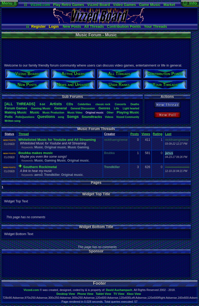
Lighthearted (131, 108)
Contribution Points (124, 26)
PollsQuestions (25, 117)
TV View (118, 293)
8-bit (42, 104)
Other (110, 112)
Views (145, 134)
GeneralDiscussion (82, 108)
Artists (55, 104)
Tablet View (103, 293)
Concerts (120, 104)
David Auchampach (119, 289)
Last (168, 134)
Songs (73, 116)
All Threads (94, 26)
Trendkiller (52, 175)
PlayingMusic (128, 112)
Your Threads (155, 26)
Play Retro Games (68, 5)
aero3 (38, 175)
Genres (104, 108)
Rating (157, 134)
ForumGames (16, 108)
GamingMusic (41, 108)
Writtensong (12, 120)
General (60, 108)
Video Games (124, 5)
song (61, 117)
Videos (109, 117)
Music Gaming (78, 147)
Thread (23, 134)
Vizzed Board (98, 5)
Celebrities (84, 104)
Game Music (149, 5)
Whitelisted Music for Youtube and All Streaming (57, 140)
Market (169, 5)
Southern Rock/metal (40, 167)
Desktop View (65, 293)
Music (34, 112)
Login (54, 26)
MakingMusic (16, 112)
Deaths (135, 104)
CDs (69, 104)
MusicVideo (74, 112)
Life (116, 108)
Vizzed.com (40, 5)
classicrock (102, 104)
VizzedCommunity (127, 117)
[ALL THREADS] (20, 104)
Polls (9, 117)
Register (38, 26)
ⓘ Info (190, 3)
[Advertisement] (96, 50)
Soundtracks (92, 117)
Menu (9, 3)
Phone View (85, 293)
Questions (46, 117)
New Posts (72, 26)
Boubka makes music (35, 153)
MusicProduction (53, 112)
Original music (55, 147)
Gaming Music (55, 160)
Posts (134, 134)
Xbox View (134, 293)
